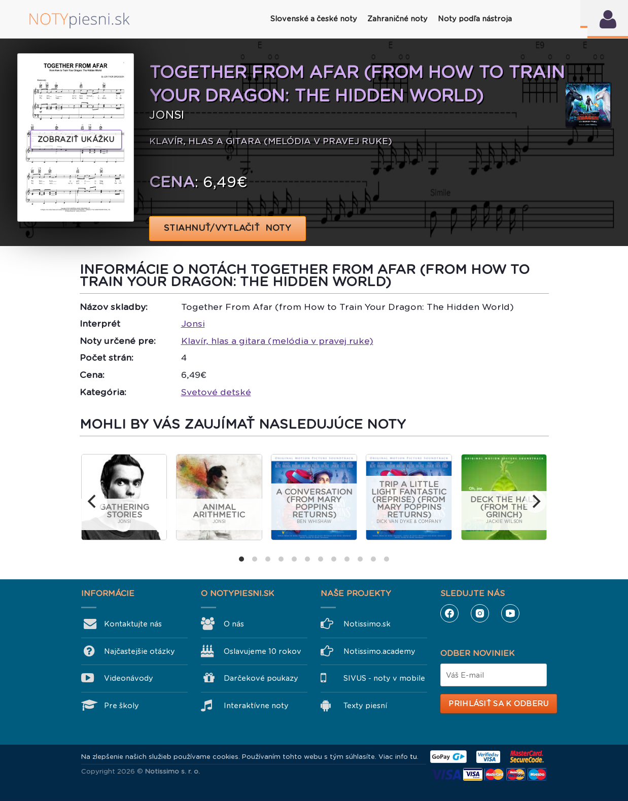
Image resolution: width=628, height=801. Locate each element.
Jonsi (193, 324)
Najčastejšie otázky (139, 651)
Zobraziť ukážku (76, 139)
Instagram (480, 613)
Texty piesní (365, 706)
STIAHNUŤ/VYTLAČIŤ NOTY (227, 228)
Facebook (449, 613)
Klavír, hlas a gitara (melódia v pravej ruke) (277, 341)
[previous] (93, 502)
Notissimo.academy (379, 651)
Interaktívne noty (256, 706)
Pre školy (121, 706)
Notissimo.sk (367, 624)
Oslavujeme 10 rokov (262, 651)
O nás (234, 624)
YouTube (510, 613)
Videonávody (128, 678)
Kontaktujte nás (133, 624)
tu (413, 756)
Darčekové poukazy (261, 678)
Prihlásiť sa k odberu (498, 704)
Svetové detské (216, 392)
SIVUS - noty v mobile (384, 678)
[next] (535, 502)
